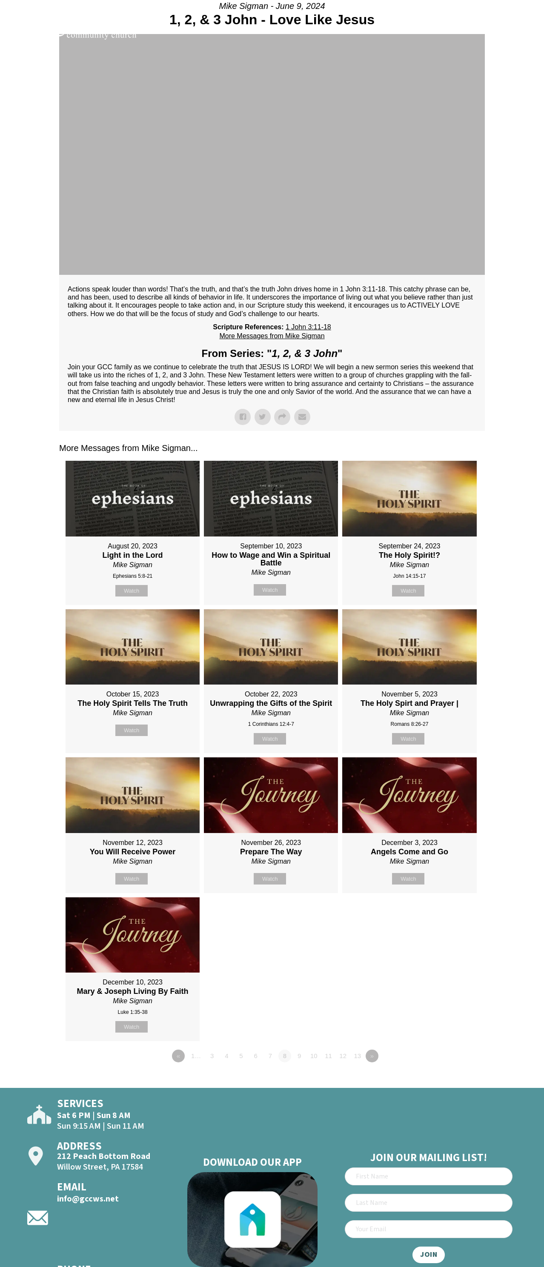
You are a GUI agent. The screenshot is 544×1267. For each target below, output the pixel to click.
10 (314, 1055)
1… (196, 1055)
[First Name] (428, 1176)
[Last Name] (428, 1203)
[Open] (521, 31)
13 (357, 1055)
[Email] (428, 1229)
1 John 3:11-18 (308, 327)
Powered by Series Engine (453, 1079)
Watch (131, 591)
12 (342, 1055)
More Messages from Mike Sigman (271, 336)
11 (328, 1055)
